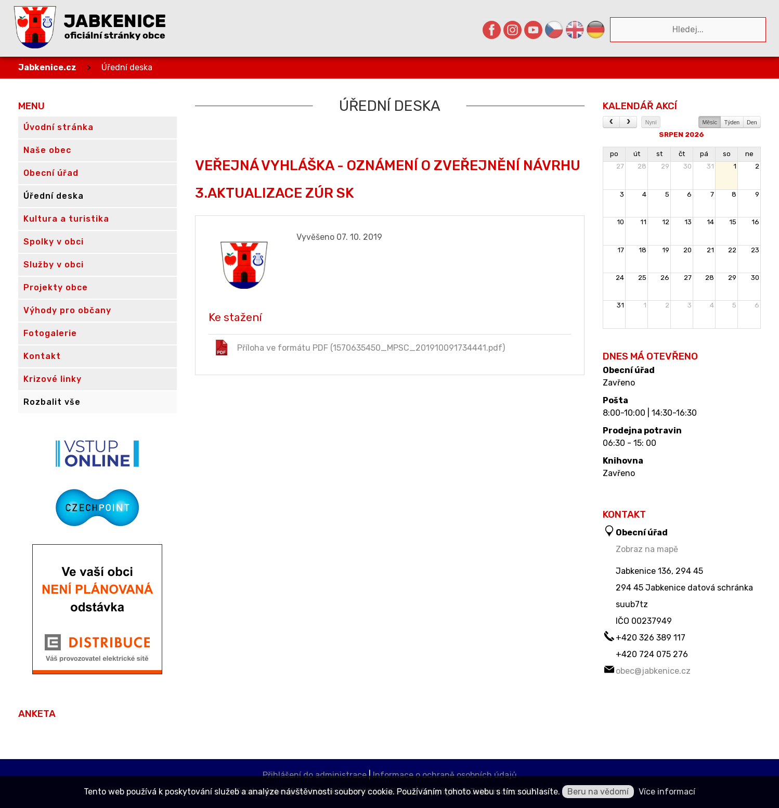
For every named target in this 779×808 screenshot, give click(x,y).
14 (710, 222)
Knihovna (623, 461)
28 (642, 166)
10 (620, 222)
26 (664, 277)
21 (710, 250)
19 (665, 250)
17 (620, 250)
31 (710, 166)
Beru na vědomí (598, 792)
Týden (732, 122)
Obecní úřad (629, 370)
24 (620, 277)
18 (642, 250)
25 (642, 277)
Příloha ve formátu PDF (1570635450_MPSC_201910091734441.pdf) (359, 347)
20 (687, 250)
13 (688, 222)
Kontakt (42, 356)
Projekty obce (55, 287)
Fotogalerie (50, 333)
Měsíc (709, 122)
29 (665, 166)
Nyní (651, 122)
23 (755, 250)
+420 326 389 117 (650, 638)
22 (732, 250)
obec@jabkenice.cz (653, 671)
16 (755, 222)
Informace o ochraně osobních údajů (445, 775)
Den (752, 122)
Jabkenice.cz (47, 67)
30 (687, 166)
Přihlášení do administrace (315, 775)
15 (732, 222)
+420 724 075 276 (652, 654)
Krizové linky (52, 379)
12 (665, 222)
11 (643, 222)
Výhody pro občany (67, 310)
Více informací (667, 792)
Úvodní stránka (58, 127)
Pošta (615, 400)
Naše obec (47, 150)
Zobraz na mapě (647, 549)
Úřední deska (126, 67)
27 (620, 166)
